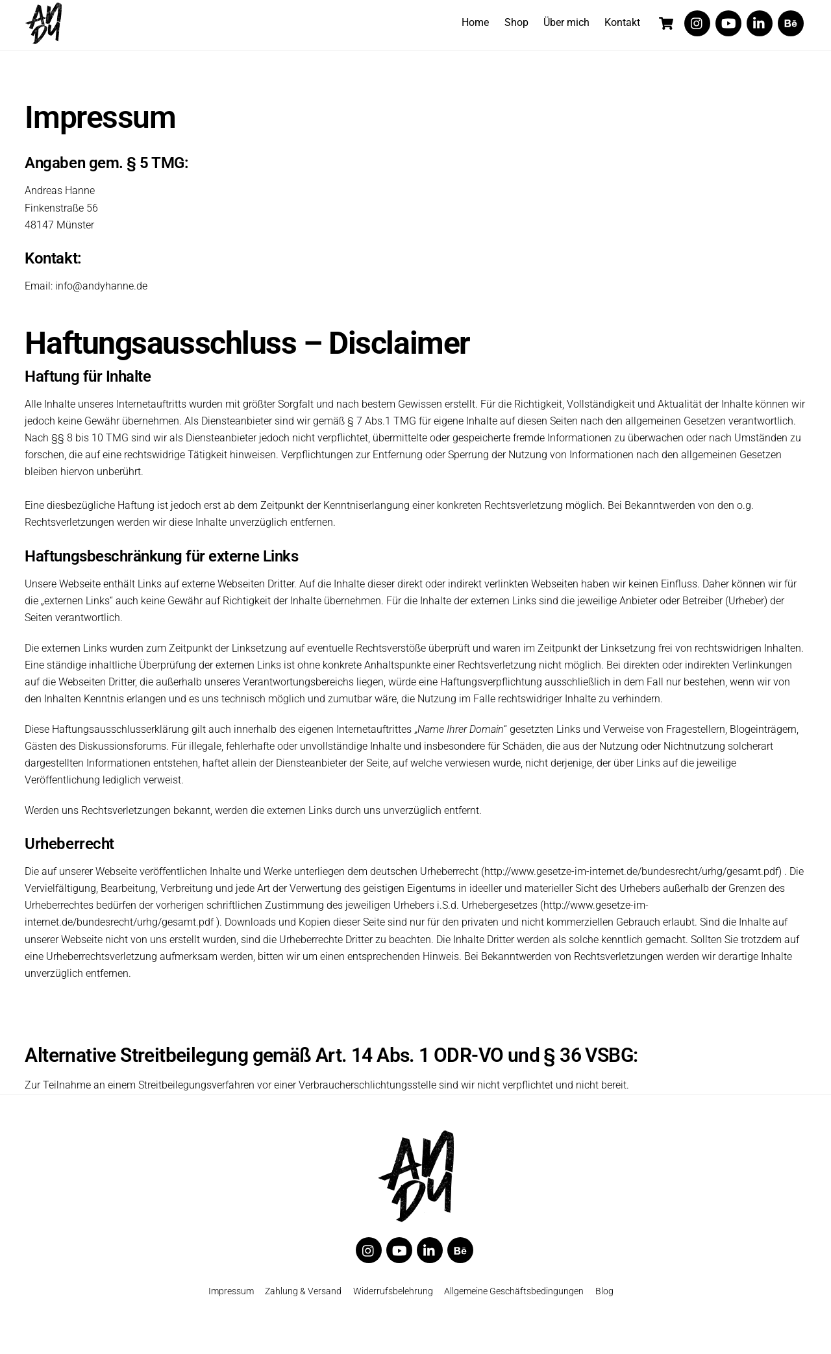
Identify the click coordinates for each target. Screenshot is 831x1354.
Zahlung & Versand (303, 1298)
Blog (604, 1298)
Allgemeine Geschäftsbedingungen (514, 1298)
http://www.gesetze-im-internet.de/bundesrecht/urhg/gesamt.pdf (631, 877)
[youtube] (728, 22)
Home (475, 22)
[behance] (791, 22)
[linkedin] (760, 22)
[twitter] (697, 22)
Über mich (566, 22)
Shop (516, 22)
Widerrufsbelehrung (393, 1298)
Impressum (231, 1298)
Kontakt (622, 22)
